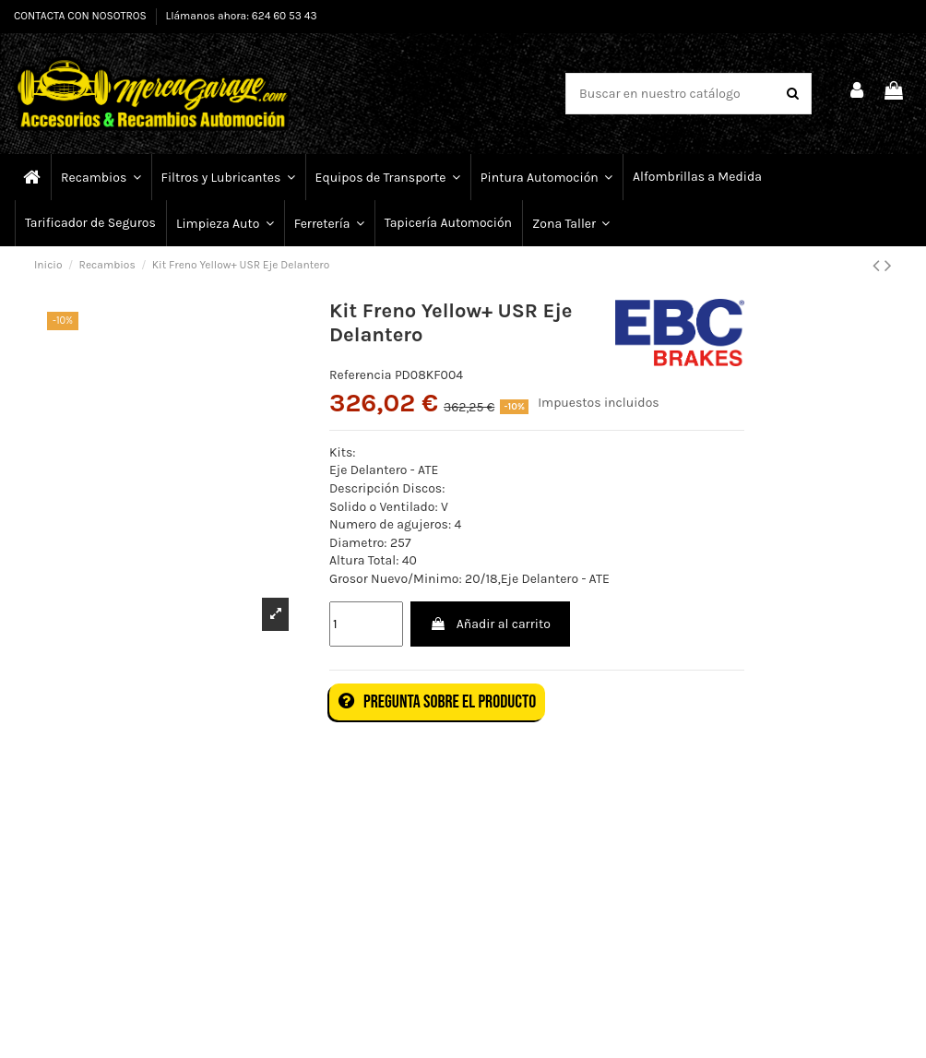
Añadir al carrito (490, 624)
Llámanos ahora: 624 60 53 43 (241, 15)
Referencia (360, 375)
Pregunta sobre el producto (437, 702)
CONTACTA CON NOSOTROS (81, 15)
